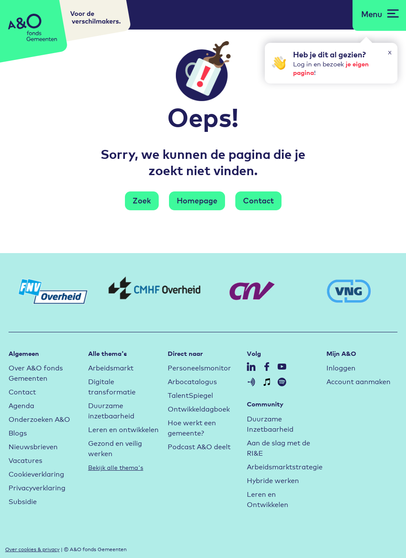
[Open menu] (380, 14)
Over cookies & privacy (32, 548)
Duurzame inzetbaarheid (111, 410)
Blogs (18, 432)
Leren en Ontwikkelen (267, 499)
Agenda (21, 405)
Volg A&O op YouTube (282, 366)
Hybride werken (273, 480)
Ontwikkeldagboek (199, 408)
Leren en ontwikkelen (123, 429)
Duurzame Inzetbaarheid (270, 423)
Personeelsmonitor (199, 367)
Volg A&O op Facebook (266, 366)
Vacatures (25, 460)
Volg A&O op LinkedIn (251, 366)
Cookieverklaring (36, 473)
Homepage (197, 200)
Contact (258, 200)
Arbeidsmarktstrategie (285, 466)
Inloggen (341, 367)
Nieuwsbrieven (33, 446)
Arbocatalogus (192, 381)
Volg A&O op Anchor (251, 382)
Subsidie (23, 501)
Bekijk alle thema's (115, 467)
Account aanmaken (358, 381)
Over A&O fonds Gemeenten (36, 372)
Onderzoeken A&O (39, 419)
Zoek (142, 200)
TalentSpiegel (190, 395)
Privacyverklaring (37, 487)
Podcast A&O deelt (199, 446)
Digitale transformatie (112, 386)
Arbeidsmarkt (110, 367)
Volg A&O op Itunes (266, 382)
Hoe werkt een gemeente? (192, 427)
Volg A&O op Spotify (282, 382)
